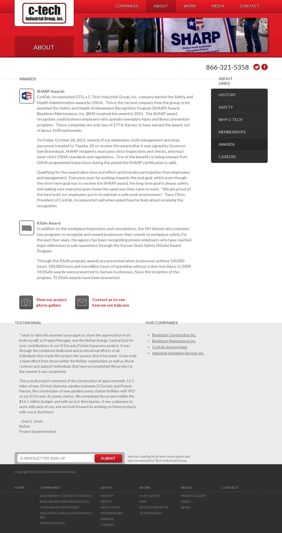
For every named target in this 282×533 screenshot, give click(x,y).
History (107, 496)
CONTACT (250, 6)
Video (186, 501)
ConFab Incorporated (169, 347)
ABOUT (161, 6)
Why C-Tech (110, 507)
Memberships (111, 513)
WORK (190, 6)
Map (143, 501)
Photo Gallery (193, 496)
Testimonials (150, 513)
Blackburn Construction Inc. (174, 335)
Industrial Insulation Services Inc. (178, 353)
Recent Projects (153, 507)
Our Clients (149, 496)
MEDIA (218, 6)
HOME (20, 487)
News (185, 507)
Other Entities (52, 523)
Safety (106, 501)
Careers (107, 525)
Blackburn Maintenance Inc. (174, 341)
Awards (106, 519)
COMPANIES (126, 6)
